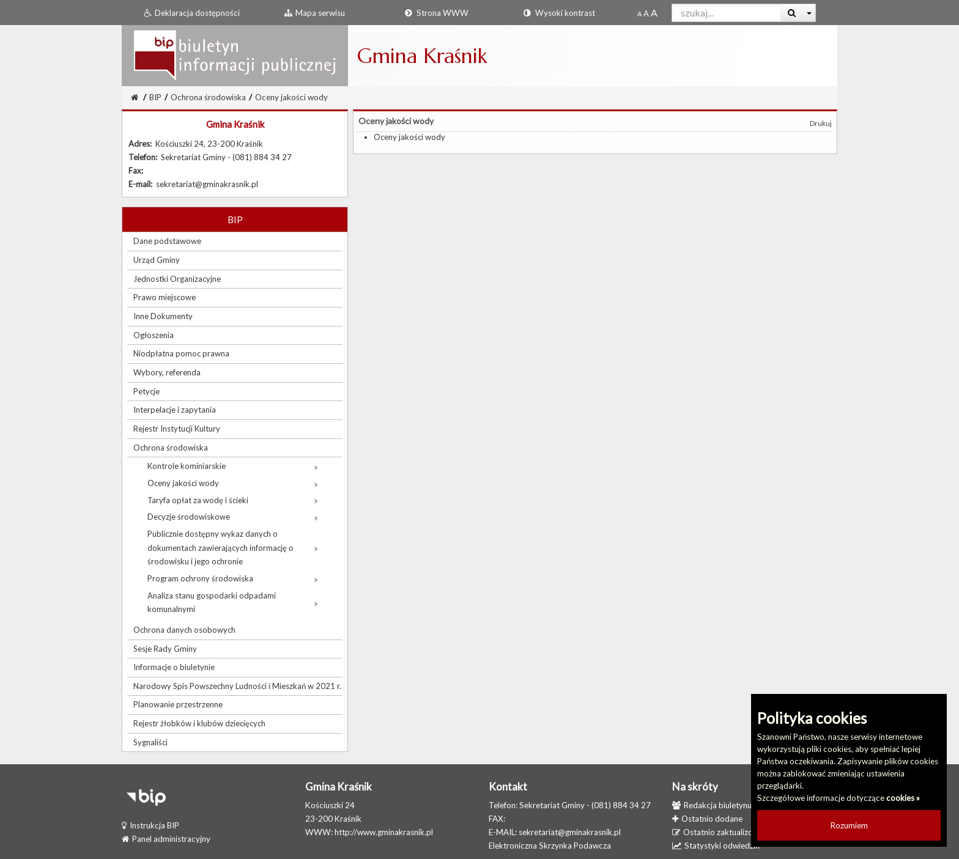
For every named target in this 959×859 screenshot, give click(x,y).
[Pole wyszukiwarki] (726, 13)
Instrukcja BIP (150, 825)
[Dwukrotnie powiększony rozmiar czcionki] (654, 13)
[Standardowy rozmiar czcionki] (639, 13)
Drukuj (821, 123)
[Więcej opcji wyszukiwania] (809, 13)
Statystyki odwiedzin (716, 845)
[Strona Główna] (134, 97)
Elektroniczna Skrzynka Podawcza (550, 845)
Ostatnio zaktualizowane (722, 832)
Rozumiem (849, 825)
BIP (155, 97)
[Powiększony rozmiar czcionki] (646, 13)
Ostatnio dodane (707, 819)
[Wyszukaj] (791, 13)
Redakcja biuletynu (712, 805)
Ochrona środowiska (208, 97)
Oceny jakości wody (291, 97)
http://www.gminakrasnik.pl (384, 832)
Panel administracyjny (166, 839)
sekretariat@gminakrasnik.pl (570, 832)
